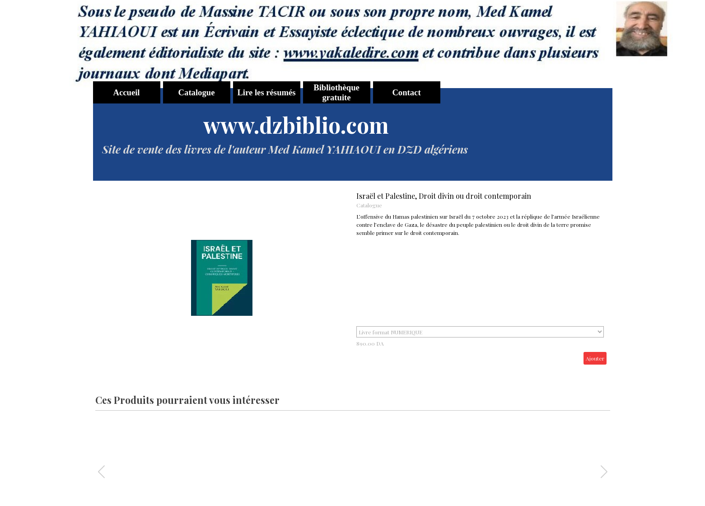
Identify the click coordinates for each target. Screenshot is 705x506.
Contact (406, 92)
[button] (604, 472)
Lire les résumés (266, 92)
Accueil (126, 92)
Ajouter (595, 358)
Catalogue (196, 92)
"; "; (480, 331)
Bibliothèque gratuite (336, 92)
